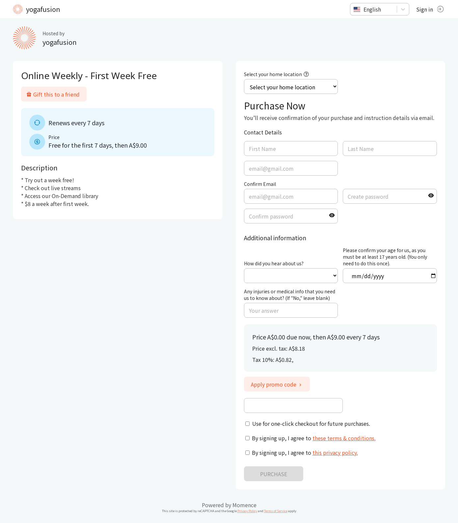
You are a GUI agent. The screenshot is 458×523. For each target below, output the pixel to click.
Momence (244, 505)
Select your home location (273, 74)
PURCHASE (273, 474)
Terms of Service (275, 510)
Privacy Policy (247, 510)
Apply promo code (277, 384)
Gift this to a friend (53, 94)
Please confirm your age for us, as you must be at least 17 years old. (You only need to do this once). (385, 257)
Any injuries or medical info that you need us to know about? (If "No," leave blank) (289, 294)
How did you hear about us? (274, 263)
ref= (291, 275)
